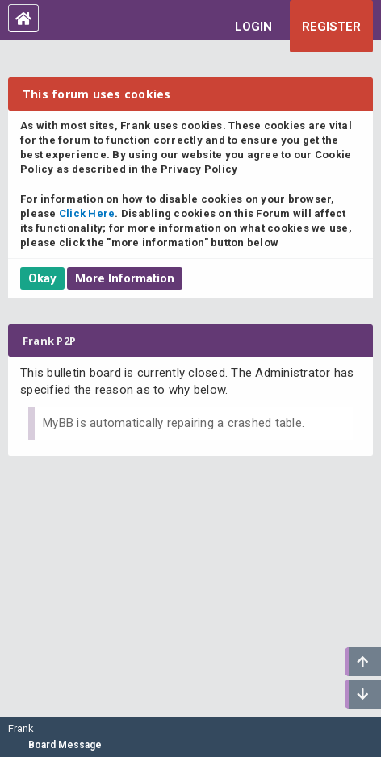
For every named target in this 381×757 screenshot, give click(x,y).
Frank (21, 728)
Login (253, 26)
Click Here (87, 213)
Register (331, 26)
